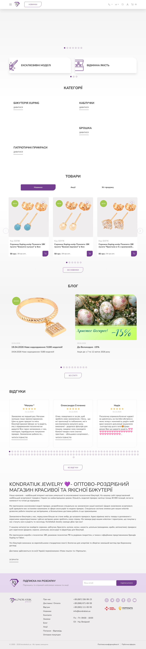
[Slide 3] (70, 48)
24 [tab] (73, 451)
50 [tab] (15, 454)
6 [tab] (80, 262)
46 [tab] (135, 451)
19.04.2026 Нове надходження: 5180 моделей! (37, 347)
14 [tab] (46, 451)
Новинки (33, 4)
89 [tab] (124, 454)
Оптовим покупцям (52, 634)
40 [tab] (118, 451)
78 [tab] (93, 454)
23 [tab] (71, 451)
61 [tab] (46, 454)
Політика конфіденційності (108, 644)
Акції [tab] (73, 187)
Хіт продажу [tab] (108, 187)
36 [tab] (107, 451)
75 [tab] (85, 454)
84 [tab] (110, 454)
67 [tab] (62, 454)
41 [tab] (121, 451)
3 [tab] (76, 76)
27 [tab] (82, 451)
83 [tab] (107, 454)
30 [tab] (90, 451)
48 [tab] (9, 454)
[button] (122, 4)
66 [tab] (59, 454)
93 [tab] (135, 454)
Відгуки (46, 607)
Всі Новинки (73, 270)
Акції (45, 626)
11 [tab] (37, 451)
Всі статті (73, 375)
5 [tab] (78, 262)
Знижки (46, 619)
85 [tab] (112, 454)
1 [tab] (71, 76)
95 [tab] (73, 457)
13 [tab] (43, 451)
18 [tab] (57, 451)
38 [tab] (112, 451)
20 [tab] (62, 451)
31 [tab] (93, 451)
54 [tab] (26, 454)
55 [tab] (29, 454)
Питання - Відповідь (52, 631)
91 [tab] (129, 454)
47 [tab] (137, 451)
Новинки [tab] (38, 187)
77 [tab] (90, 454)
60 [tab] (43, 454)
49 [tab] (12, 454)
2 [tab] (73, 76)
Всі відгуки (73, 467)
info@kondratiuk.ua (81, 611)
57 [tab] (34, 454)
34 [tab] (101, 451)
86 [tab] (115, 454)
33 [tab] (98, 451)
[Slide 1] (64, 48)
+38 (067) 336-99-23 (82, 599)
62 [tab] (48, 454)
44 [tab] (129, 451)
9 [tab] (83, 367)
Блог (45, 623)
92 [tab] (132, 454)
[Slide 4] (73, 48)
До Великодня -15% (88, 347)
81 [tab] (101, 454)
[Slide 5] (75, 48)
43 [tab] (126, 451)
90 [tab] (126, 454)
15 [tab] (48, 451)
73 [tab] (79, 454)
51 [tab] (18, 454)
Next (140, 231)
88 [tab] (121, 454)
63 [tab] (51, 454)
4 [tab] (75, 262)
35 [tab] (104, 451)
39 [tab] (115, 451)
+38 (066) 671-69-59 (82, 603)
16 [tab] (51, 451)
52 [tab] (20, 454)
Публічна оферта (128, 644)
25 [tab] (76, 451)
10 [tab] (86, 367)
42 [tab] (124, 451)
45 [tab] (132, 451)
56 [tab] (32, 454)
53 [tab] (23, 454)
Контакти (47, 615)
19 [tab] (59, 451)
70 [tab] (71, 454)
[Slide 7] (81, 48)
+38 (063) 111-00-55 (82, 607)
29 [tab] (87, 451)
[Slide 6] (78, 48)
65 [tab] (57, 454)
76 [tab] (87, 454)
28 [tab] (85, 451)
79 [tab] (96, 454)
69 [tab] (68, 454)
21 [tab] (65, 451)
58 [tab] (37, 454)
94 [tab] (137, 454)
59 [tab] (40, 454)
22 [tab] (68, 451)
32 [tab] (96, 451)
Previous (6, 231)
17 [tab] (54, 451)
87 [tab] (118, 454)
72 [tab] (76, 454)
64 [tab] (54, 454)
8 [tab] (80, 367)
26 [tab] (79, 451)
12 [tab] (40, 451)
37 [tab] (110, 451)
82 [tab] (104, 454)
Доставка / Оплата (51, 603)
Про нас (47, 599)
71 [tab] (73, 454)
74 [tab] (82, 454)
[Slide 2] (67, 48)
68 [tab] (65, 454)
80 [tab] (98, 454)
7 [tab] (78, 367)
